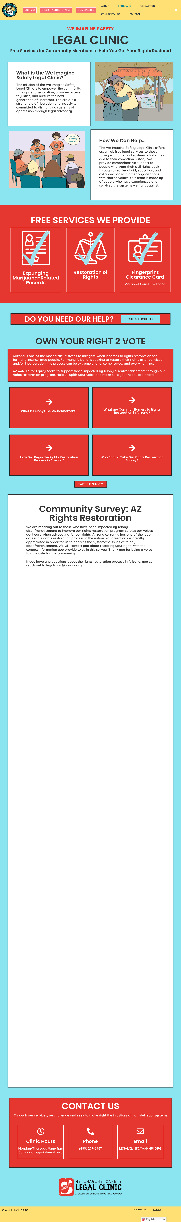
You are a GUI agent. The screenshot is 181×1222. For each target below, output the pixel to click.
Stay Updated (86, 9)
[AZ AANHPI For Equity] (9, 10)
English (148, 1219)
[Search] (176, 10)
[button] (110, 6)
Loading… (90, 824)
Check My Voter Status (56, 9)
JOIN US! (30, 9)
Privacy (157, 1210)
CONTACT (135, 14)
